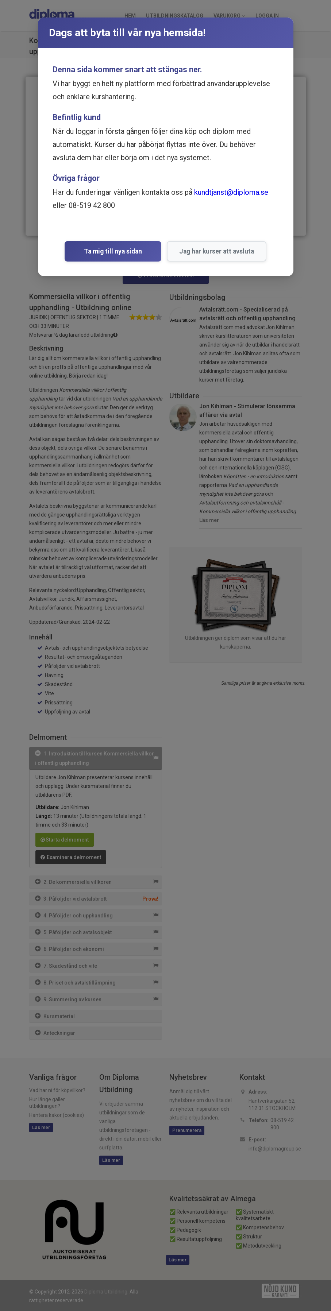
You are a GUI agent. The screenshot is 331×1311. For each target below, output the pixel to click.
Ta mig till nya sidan (113, 251)
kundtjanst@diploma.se (231, 192)
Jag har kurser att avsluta (209, 251)
